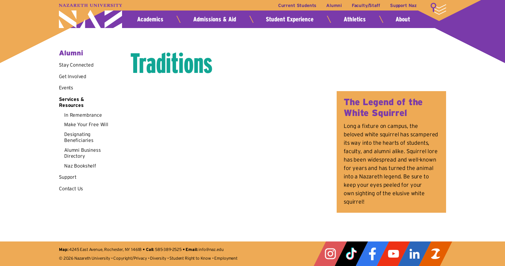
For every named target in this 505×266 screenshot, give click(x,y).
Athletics (355, 19)
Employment (225, 258)
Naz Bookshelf (80, 166)
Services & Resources (71, 102)
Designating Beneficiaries (79, 137)
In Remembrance (83, 115)
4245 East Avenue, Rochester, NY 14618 (105, 249)
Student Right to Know (190, 258)
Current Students (297, 5)
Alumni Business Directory (82, 153)
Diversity (158, 258)
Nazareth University (90, 16)
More (438, 9)
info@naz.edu (210, 249)
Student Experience (290, 19)
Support (67, 177)
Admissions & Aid (214, 19)
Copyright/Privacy (130, 258)
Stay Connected (76, 65)
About (403, 19)
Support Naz (403, 5)
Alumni (334, 5)
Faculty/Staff (366, 5)
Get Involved (72, 76)
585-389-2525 (168, 249)
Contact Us (71, 188)
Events (66, 87)
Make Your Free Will (86, 124)
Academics (150, 19)
